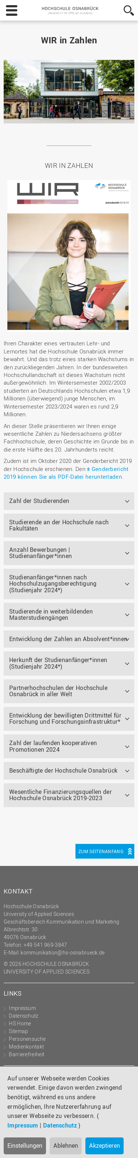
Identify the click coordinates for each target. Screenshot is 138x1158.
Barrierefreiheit (26, 1054)
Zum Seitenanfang (100, 851)
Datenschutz (60, 1125)
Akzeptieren (104, 1145)
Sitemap (18, 1031)
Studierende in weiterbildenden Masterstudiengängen (51, 614)
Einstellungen (24, 1145)
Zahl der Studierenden (39, 501)
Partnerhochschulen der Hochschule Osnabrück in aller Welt (58, 691)
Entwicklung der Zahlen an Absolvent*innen (68, 639)
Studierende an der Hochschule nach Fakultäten (59, 525)
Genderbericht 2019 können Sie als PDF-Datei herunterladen (66, 472)
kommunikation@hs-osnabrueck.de (63, 952)
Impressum (22, 1125)
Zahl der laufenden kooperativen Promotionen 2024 (53, 746)
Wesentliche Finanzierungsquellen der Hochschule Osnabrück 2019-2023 (60, 795)
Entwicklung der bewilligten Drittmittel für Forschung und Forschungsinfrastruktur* (65, 718)
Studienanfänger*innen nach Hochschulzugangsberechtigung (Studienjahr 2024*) (52, 583)
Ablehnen (65, 1145)
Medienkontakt (26, 1046)
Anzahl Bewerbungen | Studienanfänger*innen (40, 553)
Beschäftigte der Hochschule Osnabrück (63, 770)
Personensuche (27, 1038)
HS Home (20, 1023)
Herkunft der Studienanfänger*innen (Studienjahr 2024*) (58, 663)
